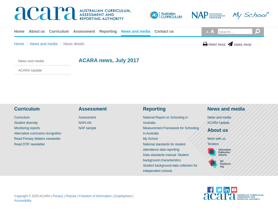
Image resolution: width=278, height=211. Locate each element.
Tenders (213, 144)
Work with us (216, 139)
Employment (123, 196)
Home (19, 31)
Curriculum (59, 31)
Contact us (164, 31)
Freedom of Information (95, 196)
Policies (71, 196)
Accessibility (23, 200)
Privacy (58, 196)
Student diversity (26, 123)
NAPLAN (85, 123)
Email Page (239, 44)
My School (150, 139)
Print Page (214, 44)
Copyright (21, 196)
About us (37, 31)
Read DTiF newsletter (29, 144)
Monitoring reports (27, 128)
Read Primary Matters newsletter (37, 139)
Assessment (84, 31)
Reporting (108, 31)
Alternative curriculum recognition (37, 133)
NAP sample (87, 128)
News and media (135, 31)
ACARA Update (218, 123)
